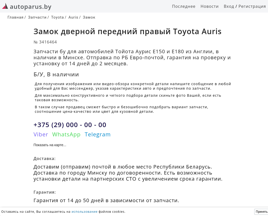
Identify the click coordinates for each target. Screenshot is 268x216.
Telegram (98, 134)
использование (85, 211)
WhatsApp (66, 134)
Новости (209, 6)
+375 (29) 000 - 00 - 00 (70, 124)
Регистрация (252, 6)
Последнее (183, 6)
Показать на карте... (50, 145)
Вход (229, 6)
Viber (41, 134)
